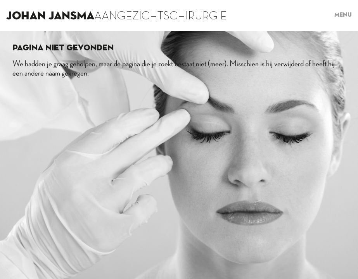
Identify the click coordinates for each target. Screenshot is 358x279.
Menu (343, 15)
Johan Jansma (50, 16)
